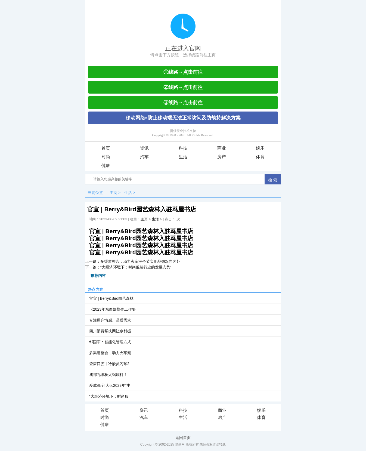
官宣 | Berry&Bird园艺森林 (111, 298)
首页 (105, 148)
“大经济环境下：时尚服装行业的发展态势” (135, 267)
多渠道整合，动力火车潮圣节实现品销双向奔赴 (140, 261)
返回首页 (183, 437)
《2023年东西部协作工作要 (112, 309)
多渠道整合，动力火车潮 (110, 353)
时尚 (105, 157)
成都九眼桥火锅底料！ (108, 374)
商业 (221, 148)
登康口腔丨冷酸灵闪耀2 (109, 364)
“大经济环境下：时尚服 (109, 396)
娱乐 (260, 148)
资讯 (144, 148)
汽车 (144, 157)
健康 (105, 165)
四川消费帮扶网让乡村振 (110, 331)
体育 (260, 157)
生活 (183, 157)
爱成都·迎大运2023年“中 (110, 385)
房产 (221, 157)
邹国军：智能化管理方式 (110, 342)
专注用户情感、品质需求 (110, 320)
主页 (113, 192)
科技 (183, 148)
